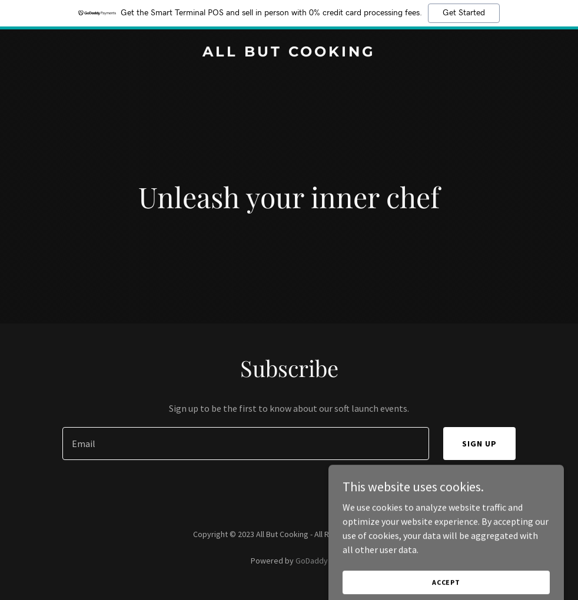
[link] (289, 53)
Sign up (479, 443)
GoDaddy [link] (311, 560)
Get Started (464, 13)
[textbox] (245, 443)
